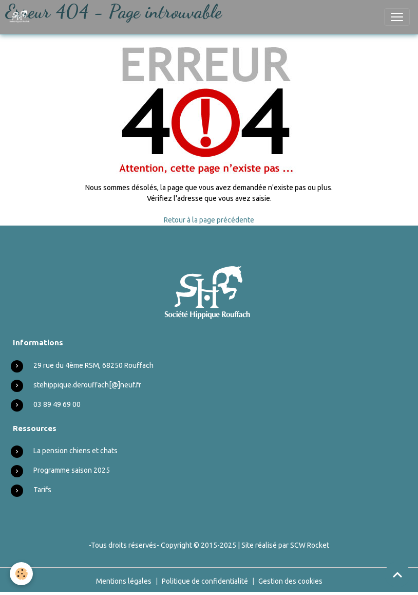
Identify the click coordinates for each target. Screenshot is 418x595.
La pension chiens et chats (75, 451)
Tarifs (42, 490)
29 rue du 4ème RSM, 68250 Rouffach (93, 365)
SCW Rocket (309, 545)
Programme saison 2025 (71, 470)
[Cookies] (21, 573)
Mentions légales (123, 581)
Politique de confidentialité (205, 581)
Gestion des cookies (290, 581)
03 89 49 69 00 (57, 404)
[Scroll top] (397, 574)
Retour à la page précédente (209, 220)
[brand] (21, 17)
